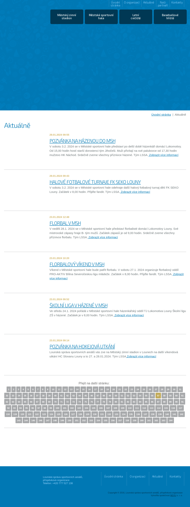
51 (122, 395)
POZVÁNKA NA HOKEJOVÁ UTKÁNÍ (82, 346)
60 (176, 395)
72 (67, 402)
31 (180, 389)
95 (26, 408)
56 (152, 395)
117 (180, 408)
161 (149, 420)
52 (128, 395)
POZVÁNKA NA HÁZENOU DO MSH (82, 141)
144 (26, 420)
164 (170, 420)
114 (158, 408)
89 (170, 402)
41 (61, 395)
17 (95, 389)
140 (167, 414)
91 (182, 402)
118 (8, 414)
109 (122, 408)
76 (91, 402)
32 (7, 395)
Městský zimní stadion (66, 16)
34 (19, 395)
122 (37, 414)
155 (105, 420)
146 (40, 420)
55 (146, 395)
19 (107, 389)
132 (109, 414)
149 (62, 420)
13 (71, 389)
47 (98, 395)
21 (120, 389)
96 (32, 408)
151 (76, 420)
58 (164, 395)
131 (102, 414)
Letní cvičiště (136, 16)
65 (25, 402)
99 (51, 408)
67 (37, 402)
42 (67, 395)
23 (132, 389)
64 (19, 402)
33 (13, 395)
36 (31, 395)
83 (134, 402)
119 (15, 414)
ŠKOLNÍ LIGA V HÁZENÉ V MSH (78, 305)
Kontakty (177, 2)
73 (73, 402)
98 (45, 408)
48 (104, 395)
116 (173, 408)
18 (101, 389)
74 (79, 402)
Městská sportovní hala (101, 16)
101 (64, 408)
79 (110, 402)
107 (108, 408)
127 (73, 414)
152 (84, 420)
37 (37, 395)
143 (19, 420)
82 (128, 402)
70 (55, 402)
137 (145, 414)
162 (156, 420)
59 (170, 395)
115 (166, 408)
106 (100, 408)
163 (163, 420)
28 (162, 389)
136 (138, 414)
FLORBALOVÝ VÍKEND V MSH (77, 264)
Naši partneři (163, 4)
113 (151, 408)
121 (29, 414)
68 (43, 402)
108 (115, 408)
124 (51, 414)
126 (65, 414)
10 (53, 389)
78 (104, 402)
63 (13, 402)
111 (137, 408)
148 (55, 420)
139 (160, 414)
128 (80, 414)
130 (94, 414)
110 (130, 408)
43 (73, 395)
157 (120, 420)
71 (61, 402)
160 (142, 420)
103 (79, 408)
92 (8, 408)
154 (98, 420)
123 (44, 414)
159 (134, 420)
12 (65, 389)
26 (150, 389)
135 (131, 414)
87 (158, 402)
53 (134, 395)
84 (140, 402)
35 (25, 395)
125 (58, 414)
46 (91, 395)
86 (152, 402)
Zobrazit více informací (163, 155)
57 (158, 395)
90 (176, 402)
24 (138, 389)
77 (98, 402)
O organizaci (131, 2)
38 (43, 395)
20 (113, 389)
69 (49, 402)
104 (86, 408)
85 (146, 402)
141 (174, 414)
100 (57, 408)
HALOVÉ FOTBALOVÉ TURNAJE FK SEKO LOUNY (95, 182)
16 (89, 389)
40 (55, 395)
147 (47, 420)
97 (39, 408)
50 (116, 395)
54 (140, 395)
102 (72, 408)
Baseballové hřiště (170, 16)
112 (144, 408)
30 (174, 389)
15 (83, 389)
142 (181, 414)
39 (49, 395)
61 (182, 395)
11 (59, 389)
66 (31, 402)
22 (126, 389)
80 (116, 402)
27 (156, 389)
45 (85, 395)
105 (93, 408)
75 (85, 402)
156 (112, 420)
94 (20, 408)
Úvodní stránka (115, 4)
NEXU (173, 495)
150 (69, 420)
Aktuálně (148, 2)
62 (7, 402)
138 (152, 414)
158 (127, 420)
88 (164, 402)
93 (14, 408)
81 (122, 402)
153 (91, 420)
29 (168, 389)
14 (77, 389)
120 (22, 414)
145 (33, 420)
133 (116, 414)
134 (123, 414)
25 (144, 389)
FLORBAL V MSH (65, 223)
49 (110, 395)
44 (79, 395)
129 (87, 414)
